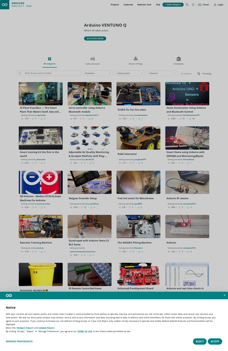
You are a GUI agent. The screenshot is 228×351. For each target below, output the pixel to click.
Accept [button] (215, 341)
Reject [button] (200, 341)
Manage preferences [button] (19, 341)
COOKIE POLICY (47, 327)
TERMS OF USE (84, 331)
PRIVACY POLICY (25, 327)
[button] (224, 295)
